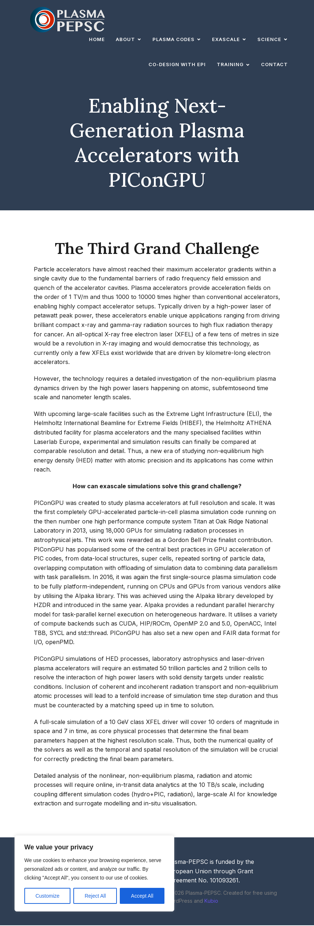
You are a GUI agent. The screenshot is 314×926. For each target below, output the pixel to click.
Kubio (211, 901)
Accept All (142, 896)
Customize (48, 896)
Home (97, 40)
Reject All (95, 896)
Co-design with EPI (177, 65)
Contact (274, 65)
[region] (94, 873)
